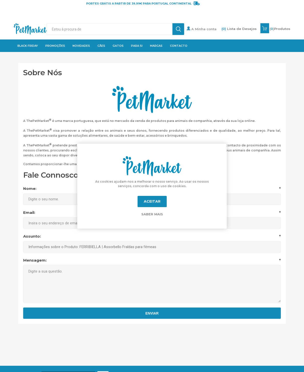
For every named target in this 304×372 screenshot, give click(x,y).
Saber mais (152, 214)
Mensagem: (35, 260)
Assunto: (32, 236)
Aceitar (152, 201)
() (280, 29)
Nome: (29, 188)
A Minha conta (202, 28)
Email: (29, 212)
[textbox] (109, 29)
